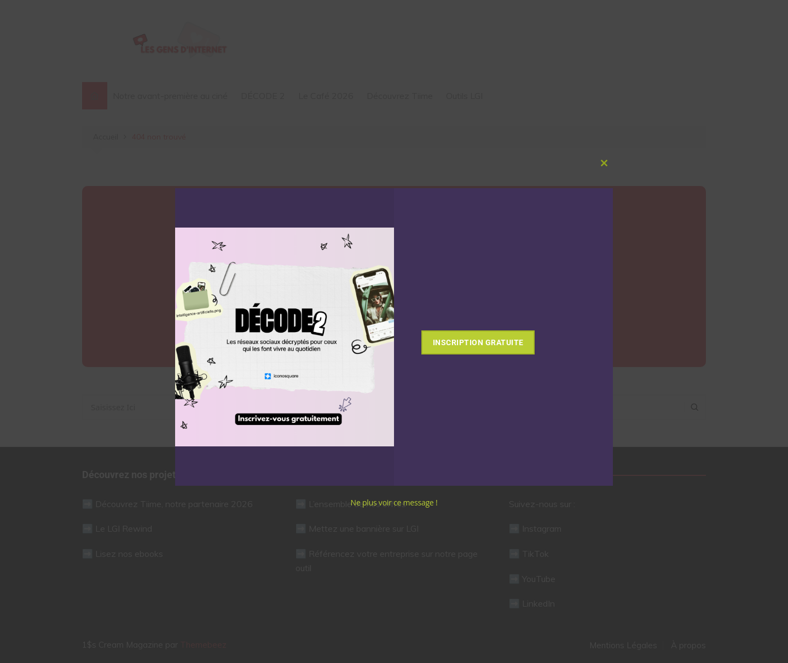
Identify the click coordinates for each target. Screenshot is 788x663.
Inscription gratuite (492, 342)
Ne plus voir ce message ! (394, 502)
